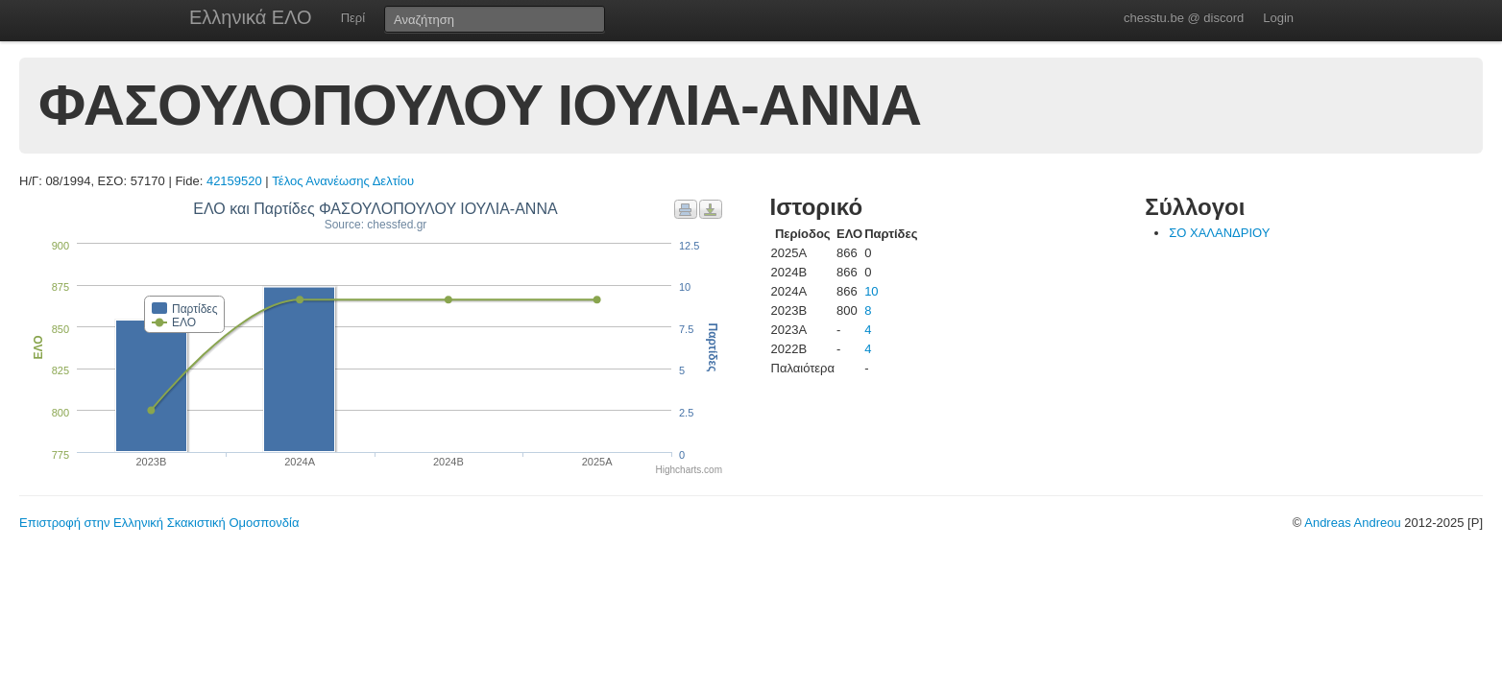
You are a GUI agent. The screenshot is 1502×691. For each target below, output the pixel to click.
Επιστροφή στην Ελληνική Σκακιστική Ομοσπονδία (159, 522)
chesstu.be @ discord (1184, 18)
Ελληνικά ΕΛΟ (250, 17)
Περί (353, 18)
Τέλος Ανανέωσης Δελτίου (343, 181)
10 (871, 291)
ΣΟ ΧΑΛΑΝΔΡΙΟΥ (1219, 233)
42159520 (234, 181)
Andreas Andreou (1352, 522)
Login (1278, 18)
